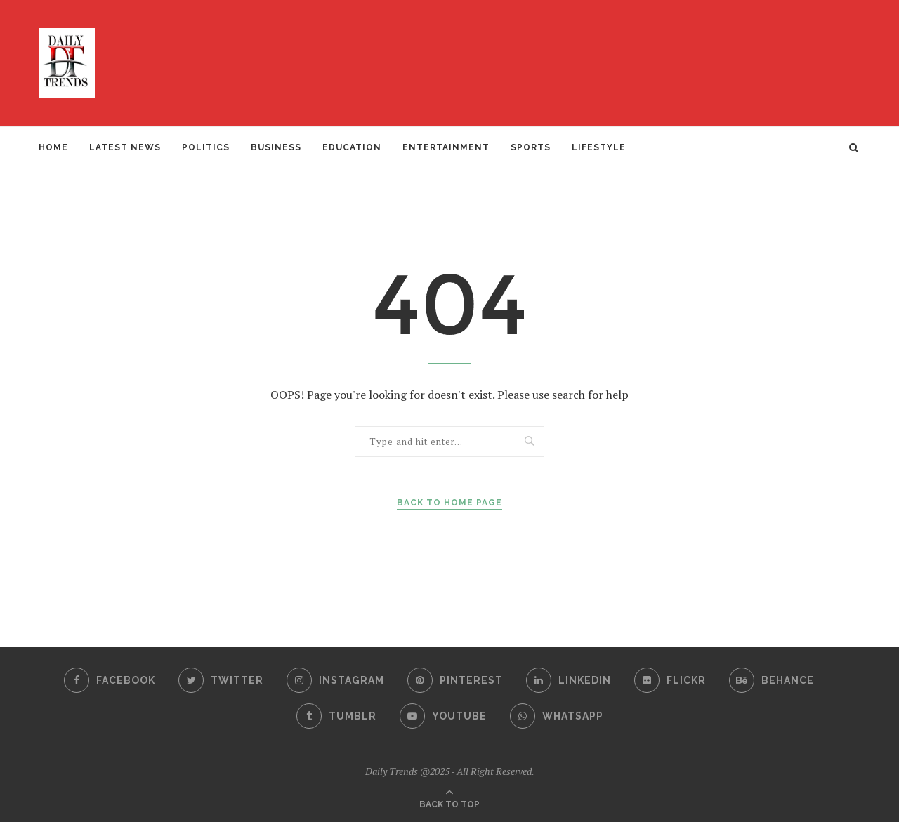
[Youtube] (443, 716)
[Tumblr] (336, 716)
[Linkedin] (568, 680)
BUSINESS (276, 147)
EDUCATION (351, 147)
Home (53, 147)
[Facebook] (109, 680)
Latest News (125, 147)
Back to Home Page (449, 503)
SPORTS (531, 147)
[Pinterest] (455, 680)
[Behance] (771, 680)
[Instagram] (335, 680)
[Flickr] (670, 680)
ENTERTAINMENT (446, 147)
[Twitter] (220, 680)
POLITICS (206, 147)
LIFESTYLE (599, 147)
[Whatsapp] (556, 716)
